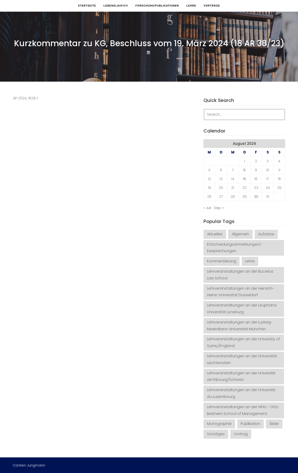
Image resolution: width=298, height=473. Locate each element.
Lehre (191, 5)
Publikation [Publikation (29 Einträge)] (250, 423)
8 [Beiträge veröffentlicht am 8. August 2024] (244, 169)
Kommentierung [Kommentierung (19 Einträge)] (221, 261)
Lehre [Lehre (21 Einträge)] (250, 261)
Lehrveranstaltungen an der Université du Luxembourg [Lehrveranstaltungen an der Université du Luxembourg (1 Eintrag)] (241, 393)
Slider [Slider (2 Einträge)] (274, 423)
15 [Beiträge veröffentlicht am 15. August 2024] (244, 178)
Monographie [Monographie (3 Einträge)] (219, 423)
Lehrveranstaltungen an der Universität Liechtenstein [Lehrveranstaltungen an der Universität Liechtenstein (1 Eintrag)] (242, 359)
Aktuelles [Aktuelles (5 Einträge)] (215, 234)
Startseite (87, 5)
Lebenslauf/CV (116, 5)
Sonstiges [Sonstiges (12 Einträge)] (216, 434)
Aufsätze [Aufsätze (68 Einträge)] (266, 234)
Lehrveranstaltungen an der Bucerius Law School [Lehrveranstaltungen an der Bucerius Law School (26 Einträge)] (240, 275)
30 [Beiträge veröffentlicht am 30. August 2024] (256, 196)
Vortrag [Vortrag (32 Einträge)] (241, 434)
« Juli (207, 207)
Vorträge (212, 5)
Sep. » (219, 207)
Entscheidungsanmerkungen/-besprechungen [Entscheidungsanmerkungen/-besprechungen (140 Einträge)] (235, 248)
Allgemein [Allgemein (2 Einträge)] (240, 234)
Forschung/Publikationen (157, 5)
